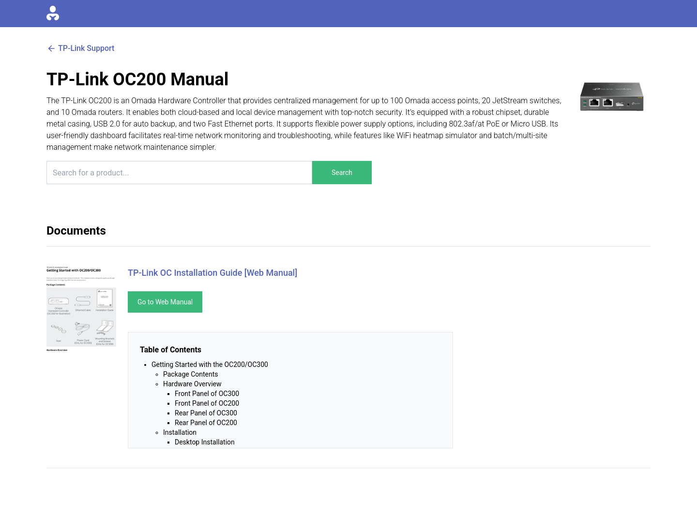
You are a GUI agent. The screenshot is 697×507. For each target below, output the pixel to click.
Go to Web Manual (165, 302)
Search (342, 172)
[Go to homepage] (52, 13)
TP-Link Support (80, 48)
